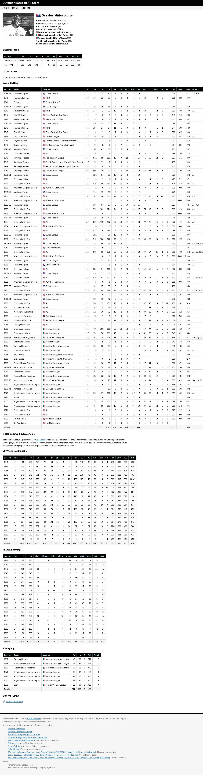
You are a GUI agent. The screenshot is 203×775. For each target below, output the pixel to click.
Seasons (25, 7)
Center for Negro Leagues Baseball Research (27, 737)
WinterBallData (15, 746)
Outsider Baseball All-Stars (21, 3)
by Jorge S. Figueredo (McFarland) (43, 754)
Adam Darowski (34, 718)
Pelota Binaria (14, 749)
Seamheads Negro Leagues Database (24, 734)
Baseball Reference (14, 701)
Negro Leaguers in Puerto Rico (21, 740)
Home (6, 7)
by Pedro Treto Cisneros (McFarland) (52, 752)
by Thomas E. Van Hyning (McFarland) (59, 757)
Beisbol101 (13, 743)
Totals (15, 7)
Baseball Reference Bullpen (20, 731)
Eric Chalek (41, 439)
